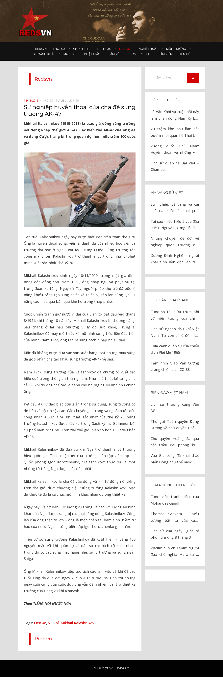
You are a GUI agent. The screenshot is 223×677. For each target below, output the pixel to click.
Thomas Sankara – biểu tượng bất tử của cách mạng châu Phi (175, 517)
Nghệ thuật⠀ (149, 49)
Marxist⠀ (70, 54)
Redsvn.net (122, 668)
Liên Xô (40, 622)
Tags (149, 54)
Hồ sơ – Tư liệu (166, 100)
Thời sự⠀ (60, 49)
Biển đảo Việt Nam (169, 393)
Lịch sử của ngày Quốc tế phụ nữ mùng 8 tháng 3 (175, 534)
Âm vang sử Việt (167, 192)
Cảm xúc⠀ (116, 54)
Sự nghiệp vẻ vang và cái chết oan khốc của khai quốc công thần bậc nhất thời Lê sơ (175, 208)
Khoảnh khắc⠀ (45, 54)
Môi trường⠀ (177, 49)
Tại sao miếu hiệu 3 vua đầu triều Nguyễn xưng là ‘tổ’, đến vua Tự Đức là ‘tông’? (175, 225)
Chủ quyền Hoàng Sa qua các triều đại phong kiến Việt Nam (175, 442)
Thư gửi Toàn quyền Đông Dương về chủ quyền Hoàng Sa (175, 425)
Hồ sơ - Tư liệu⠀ (56, 100)
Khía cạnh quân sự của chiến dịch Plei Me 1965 (175, 349)
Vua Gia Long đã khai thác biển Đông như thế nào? (175, 458)
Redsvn (41, 49)
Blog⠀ (134, 54)
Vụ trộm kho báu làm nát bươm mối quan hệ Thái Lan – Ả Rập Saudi (175, 132)
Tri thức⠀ (105, 49)
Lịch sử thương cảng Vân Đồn (175, 407)
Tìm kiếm (166, 54)
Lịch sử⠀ (126, 49)
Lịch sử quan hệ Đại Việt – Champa (175, 166)
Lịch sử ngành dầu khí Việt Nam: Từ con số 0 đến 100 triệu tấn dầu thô (175, 332)
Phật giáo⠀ (93, 54)
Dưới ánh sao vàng (170, 300)
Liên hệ (184, 54)
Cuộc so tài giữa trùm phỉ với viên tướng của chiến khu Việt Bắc (175, 315)
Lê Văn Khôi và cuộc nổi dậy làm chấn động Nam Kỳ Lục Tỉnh (175, 115)
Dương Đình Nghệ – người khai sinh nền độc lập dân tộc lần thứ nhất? (175, 259)
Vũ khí (53, 622)
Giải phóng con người (173, 485)
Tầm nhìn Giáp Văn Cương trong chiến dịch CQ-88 (175, 366)
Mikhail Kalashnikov (77, 622)
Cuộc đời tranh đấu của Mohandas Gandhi (175, 499)
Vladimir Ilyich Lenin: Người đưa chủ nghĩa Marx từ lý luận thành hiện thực (175, 552)
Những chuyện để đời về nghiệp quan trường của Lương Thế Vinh (175, 242)
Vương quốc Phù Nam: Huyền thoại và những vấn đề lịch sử (175, 150)
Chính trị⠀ (82, 49)
